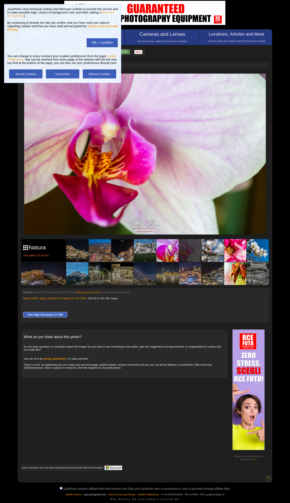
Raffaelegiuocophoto (88, 292)
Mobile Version (74, 494)
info (254, 459)
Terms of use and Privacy (122, 494)
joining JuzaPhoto (54, 358)
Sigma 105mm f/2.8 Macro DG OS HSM (63, 298)
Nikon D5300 (30, 298)
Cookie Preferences (148, 494)
